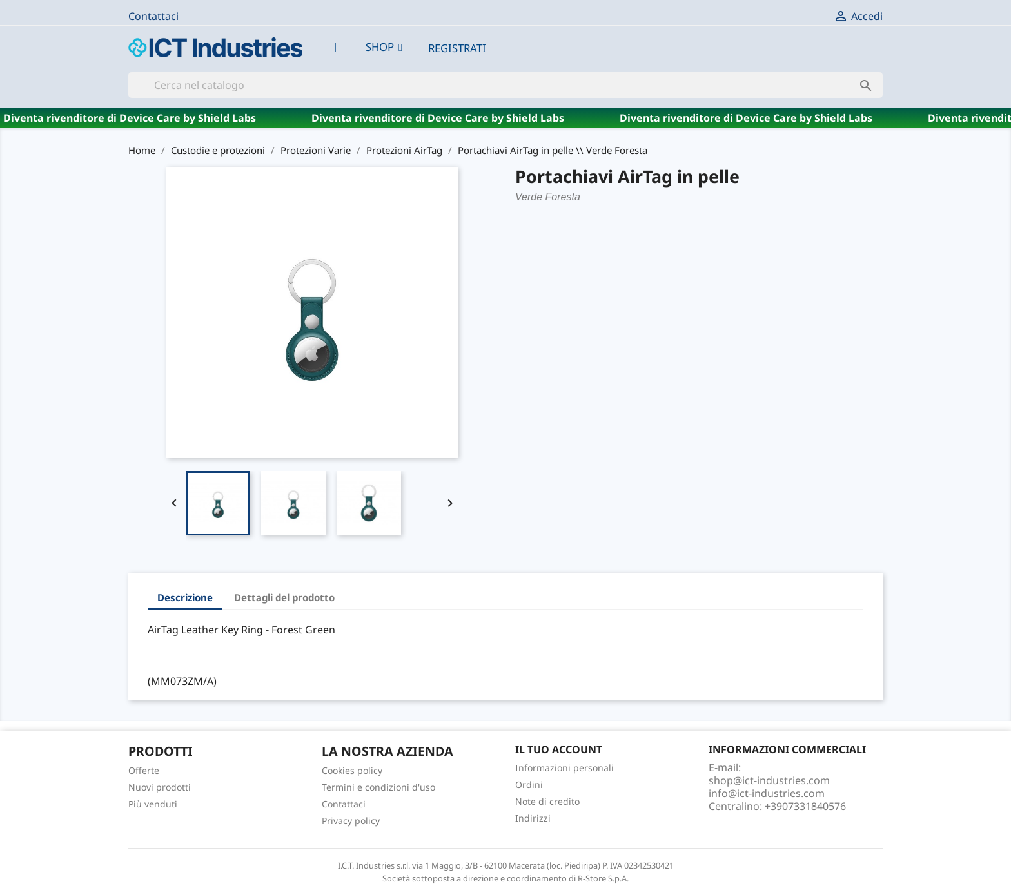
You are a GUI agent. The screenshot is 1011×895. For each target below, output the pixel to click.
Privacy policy (351, 820)
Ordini (529, 784)
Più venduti (152, 804)
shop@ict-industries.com (769, 780)
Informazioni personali (564, 768)
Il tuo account (558, 749)
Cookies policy (352, 770)
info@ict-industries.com (767, 793)
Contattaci (153, 16)
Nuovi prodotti (159, 787)
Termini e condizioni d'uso (378, 787)
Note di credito (547, 801)
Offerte (143, 770)
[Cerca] (505, 85)
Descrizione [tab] (185, 597)
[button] (384, 47)
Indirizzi (533, 818)
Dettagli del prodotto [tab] (284, 597)
